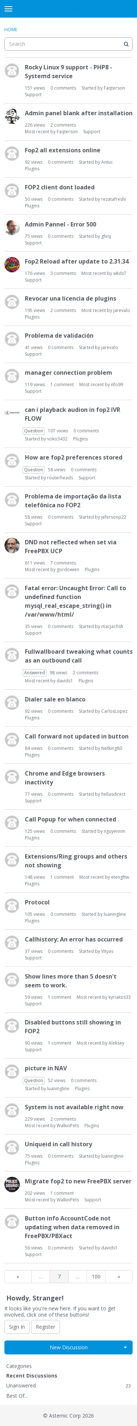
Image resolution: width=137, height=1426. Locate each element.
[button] (125, 1347)
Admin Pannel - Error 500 (60, 224)
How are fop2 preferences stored (73, 457)
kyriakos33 (120, 997)
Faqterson (114, 88)
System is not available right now (74, 1107)
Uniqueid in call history (58, 1144)
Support (33, 94)
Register (45, 1326)
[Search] (126, 44)
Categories (19, 1365)
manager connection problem (68, 373)
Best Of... (17, 1395)
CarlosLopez (114, 711)
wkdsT (119, 273)
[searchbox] (68, 44)
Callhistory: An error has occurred (74, 939)
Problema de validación (59, 335)
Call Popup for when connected (70, 819)
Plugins (32, 169)
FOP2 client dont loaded (60, 187)
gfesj (106, 236)
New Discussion (69, 1347)
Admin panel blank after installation (79, 113)
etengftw (120, 877)
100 (96, 1276)
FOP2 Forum (68, 9)
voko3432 (57, 439)
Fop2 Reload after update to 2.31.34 (77, 261)
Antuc (107, 162)
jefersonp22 (113, 517)
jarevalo (121, 310)
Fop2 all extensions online (62, 150)
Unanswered (68, 1385)
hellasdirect (113, 794)
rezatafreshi (113, 199)
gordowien (68, 569)
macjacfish (112, 626)
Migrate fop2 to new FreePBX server (78, 1181)
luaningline (115, 914)
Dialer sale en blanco (55, 699)
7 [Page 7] (59, 1276)
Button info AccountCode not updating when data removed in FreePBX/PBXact (72, 1227)
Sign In (17, 1326)
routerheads (60, 478)
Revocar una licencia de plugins (70, 298)
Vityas (107, 951)
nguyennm (114, 831)
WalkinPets (68, 1125)
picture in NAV (46, 1068)
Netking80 (111, 748)
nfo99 (117, 384)
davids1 (65, 681)
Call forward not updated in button (77, 736)
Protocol (37, 902)
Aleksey (116, 1043)
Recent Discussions (31, 1375)
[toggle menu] (8, 9)
